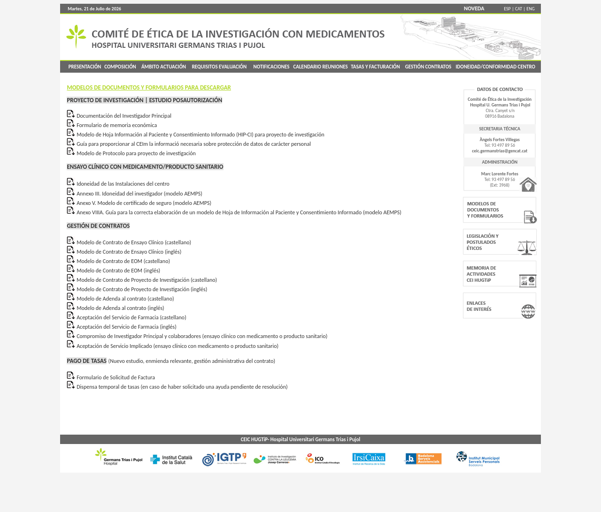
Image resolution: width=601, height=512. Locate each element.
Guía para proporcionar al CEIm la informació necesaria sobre (147, 144)
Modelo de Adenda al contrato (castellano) (125, 298)
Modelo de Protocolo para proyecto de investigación (136, 153)
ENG (530, 9)
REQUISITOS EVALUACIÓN (219, 67)
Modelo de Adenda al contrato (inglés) (120, 308)
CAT (518, 9)
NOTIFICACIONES (271, 67)
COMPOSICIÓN (120, 67)
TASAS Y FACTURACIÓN (375, 67)
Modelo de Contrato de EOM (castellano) (123, 261)
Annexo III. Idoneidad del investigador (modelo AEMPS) (139, 193)
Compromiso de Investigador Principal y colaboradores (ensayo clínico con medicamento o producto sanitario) (202, 336)
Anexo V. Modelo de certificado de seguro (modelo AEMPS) (144, 203)
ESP (507, 9)
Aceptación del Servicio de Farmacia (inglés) (127, 327)
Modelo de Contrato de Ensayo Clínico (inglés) (129, 251)
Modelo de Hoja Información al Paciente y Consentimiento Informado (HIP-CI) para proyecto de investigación (200, 134)
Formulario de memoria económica (117, 125)
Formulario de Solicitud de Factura (116, 377)
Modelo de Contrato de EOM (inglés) (118, 270)
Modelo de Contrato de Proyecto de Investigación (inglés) (142, 289)
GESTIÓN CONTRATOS (428, 67)
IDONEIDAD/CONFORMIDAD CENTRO (495, 67)
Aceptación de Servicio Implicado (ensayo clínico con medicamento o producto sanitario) (177, 346)
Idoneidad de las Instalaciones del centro (123, 184)
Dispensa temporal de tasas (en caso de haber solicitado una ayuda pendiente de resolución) (182, 387)
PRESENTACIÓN (84, 67)
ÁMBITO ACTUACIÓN (163, 67)
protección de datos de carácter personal (264, 144)
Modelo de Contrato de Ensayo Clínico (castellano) (134, 242)
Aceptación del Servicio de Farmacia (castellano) (131, 317)
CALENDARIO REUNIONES (320, 67)
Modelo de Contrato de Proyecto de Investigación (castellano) (146, 280)
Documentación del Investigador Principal (124, 116)
